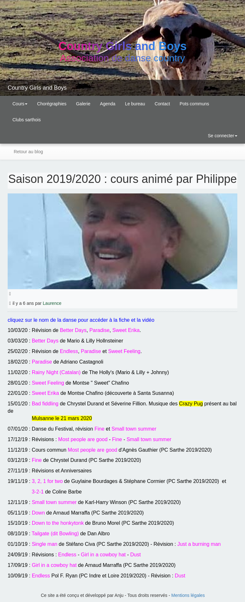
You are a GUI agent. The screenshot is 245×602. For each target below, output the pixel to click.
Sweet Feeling (124, 351)
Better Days (73, 330)
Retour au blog (27, 151)
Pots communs (194, 103)
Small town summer (134, 429)
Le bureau (135, 103)
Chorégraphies (51, 103)
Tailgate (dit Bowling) (55, 533)
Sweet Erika (125, 330)
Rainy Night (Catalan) (56, 372)
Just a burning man (199, 544)
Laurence (52, 303)
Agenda (107, 103)
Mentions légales (188, 595)
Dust (135, 554)
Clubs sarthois (26, 119)
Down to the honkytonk (58, 523)
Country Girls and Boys (37, 88)
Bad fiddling (45, 403)
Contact (162, 103)
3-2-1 (38, 491)
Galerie (83, 103)
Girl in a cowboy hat (103, 554)
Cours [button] (19, 103)
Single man (44, 544)
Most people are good (83, 439)
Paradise (99, 330)
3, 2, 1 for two (47, 481)
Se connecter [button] (222, 135)
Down (38, 512)
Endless (69, 351)
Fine (99, 429)
